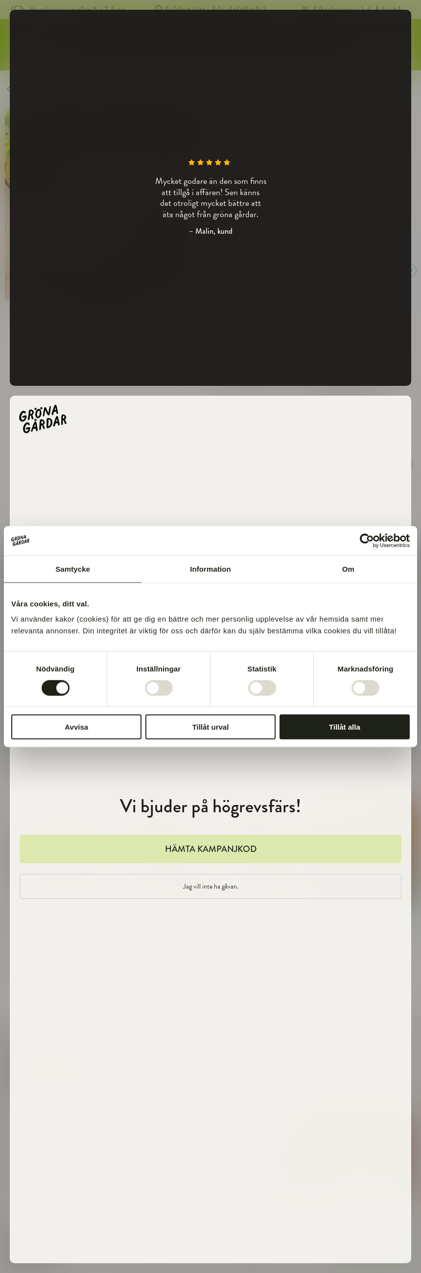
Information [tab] (210, 568)
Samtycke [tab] (72, 568)
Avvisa (76, 727)
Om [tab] (348, 568)
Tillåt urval (210, 727)
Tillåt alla (344, 727)
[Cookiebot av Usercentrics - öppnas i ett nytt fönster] (367, 540)
